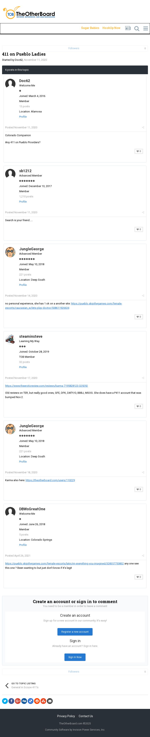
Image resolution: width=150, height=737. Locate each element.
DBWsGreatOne (32, 509)
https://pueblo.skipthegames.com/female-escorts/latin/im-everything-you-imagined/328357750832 (64, 563)
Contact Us (86, 716)
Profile (23, 116)
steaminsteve (30, 336)
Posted (21, 127)
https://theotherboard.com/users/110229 (50, 480)
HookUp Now (106, 28)
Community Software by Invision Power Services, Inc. (75, 729)
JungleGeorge (31, 249)
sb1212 (25, 171)
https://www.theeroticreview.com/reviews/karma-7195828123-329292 (46, 385)
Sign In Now (75, 657)
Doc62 (19, 59)
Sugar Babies (85, 28)
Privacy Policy (66, 716)
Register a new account (75, 631)
